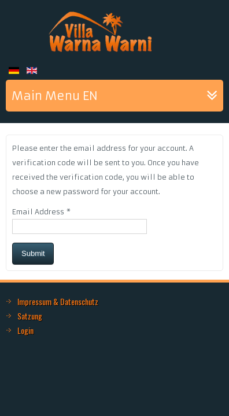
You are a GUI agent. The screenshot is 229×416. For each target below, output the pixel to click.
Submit (33, 253)
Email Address (41, 211)
